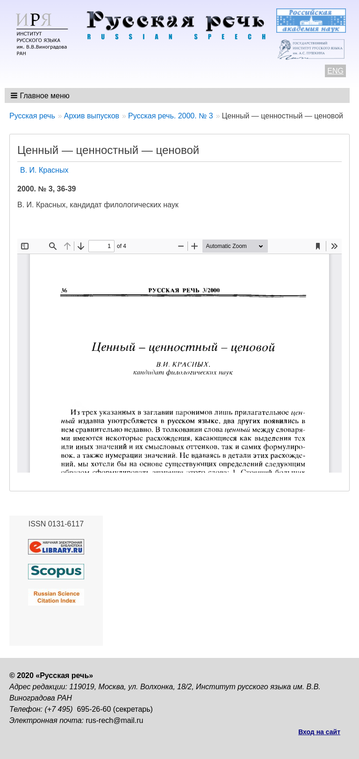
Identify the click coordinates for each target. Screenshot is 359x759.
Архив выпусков (91, 116)
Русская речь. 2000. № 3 (170, 116)
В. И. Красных (44, 170)
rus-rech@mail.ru (115, 720)
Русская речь (32, 116)
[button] (41, 95)
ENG (335, 71)
